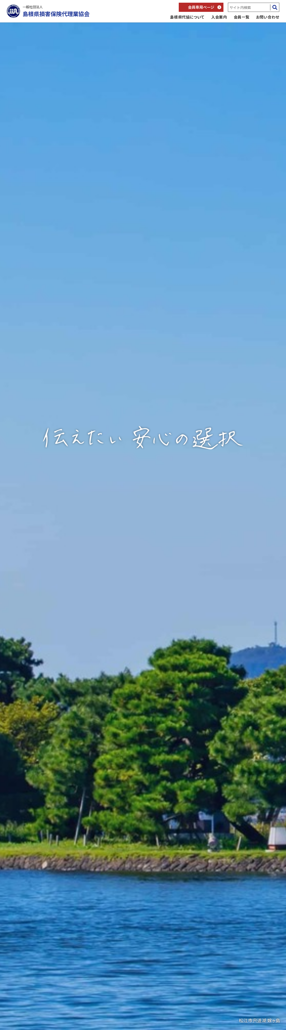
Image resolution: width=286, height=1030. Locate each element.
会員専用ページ (201, 7)
